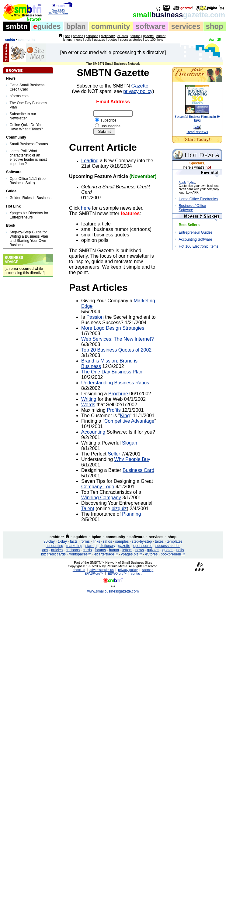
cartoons (92, 36)
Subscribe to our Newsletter (22, 116)
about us (79, 570)
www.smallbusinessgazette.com (113, 591)
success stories (131, 39)
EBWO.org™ (117, 573)
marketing (74, 546)
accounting (54, 546)
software (151, 26)
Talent (87, 508)
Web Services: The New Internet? (117, 339)
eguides (80, 537)
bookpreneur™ (173, 554)
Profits (113, 410)
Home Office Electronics (198, 199)
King (125, 415)
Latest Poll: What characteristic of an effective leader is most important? (28, 157)
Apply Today (187, 182)
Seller (114, 453)
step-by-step (142, 541)
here (86, 208)
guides (47, 26)
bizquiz (119, 508)
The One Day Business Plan (111, 371)
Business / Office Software (192, 208)
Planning (131, 514)
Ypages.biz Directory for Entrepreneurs (28, 215)
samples (122, 541)
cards (87, 550)
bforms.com (19, 96)
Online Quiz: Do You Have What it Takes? (26, 127)
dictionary (108, 36)
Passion (95, 317)
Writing (88, 399)
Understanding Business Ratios (115, 382)
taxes (159, 541)
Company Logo (97, 486)
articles (78, 36)
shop (214, 26)
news (78, 39)
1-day (62, 541)
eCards (122, 36)
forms (85, 541)
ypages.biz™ (131, 554)
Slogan (129, 442)
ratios (107, 541)
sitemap (147, 570)
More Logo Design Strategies (112, 328)
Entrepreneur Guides (195, 232)
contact (136, 573)
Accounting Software (195, 239)
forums (135, 36)
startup (91, 546)
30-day (49, 541)
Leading (90, 160)
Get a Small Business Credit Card (26, 87)
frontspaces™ (80, 554)
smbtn (17, 26)
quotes (112, 39)
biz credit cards (53, 554)
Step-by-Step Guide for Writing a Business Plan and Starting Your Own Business (28, 238)
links (96, 541)
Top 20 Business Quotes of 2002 (116, 349)
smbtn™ (57, 537)
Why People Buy (132, 459)
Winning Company (101, 497)
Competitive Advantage (129, 421)
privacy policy (137, 91)
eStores (151, 554)
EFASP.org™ (94, 573)
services (185, 26)
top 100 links (154, 39)
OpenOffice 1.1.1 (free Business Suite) (27, 181)
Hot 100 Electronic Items (198, 246)
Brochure (118, 393)
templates (175, 541)
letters (67, 39)
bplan (76, 26)
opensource (142, 546)
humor (160, 36)
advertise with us (101, 570)
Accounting (93, 432)
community (110, 26)
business (179, 15)
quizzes (99, 39)
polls (88, 39)
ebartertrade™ (106, 554)
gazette (148, 36)
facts (74, 541)
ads (67, 36)
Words (88, 404)
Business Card (138, 470)
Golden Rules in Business (30, 198)
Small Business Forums (28, 144)
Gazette (139, 85)
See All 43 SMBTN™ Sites (58, 10)
